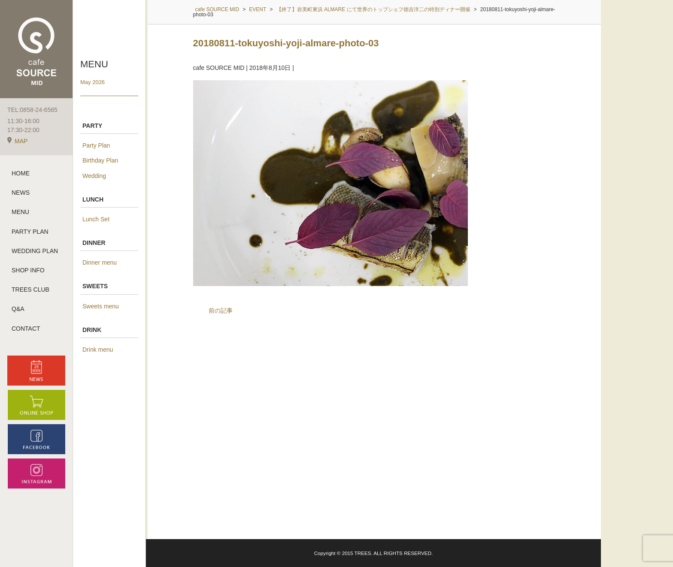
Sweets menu (100, 306)
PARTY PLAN (30, 231)
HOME (21, 173)
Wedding (94, 175)
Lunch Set (95, 219)
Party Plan (96, 145)
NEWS (21, 192)
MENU (20, 211)
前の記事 (221, 310)
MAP (17, 141)
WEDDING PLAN (35, 250)
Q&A (18, 308)
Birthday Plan (100, 160)
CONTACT (26, 328)
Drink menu (97, 349)
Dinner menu (99, 262)
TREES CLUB (30, 289)
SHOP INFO (28, 270)
